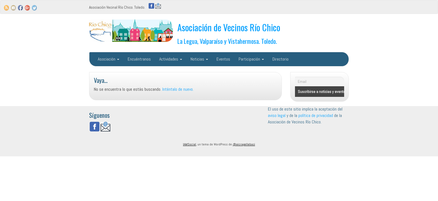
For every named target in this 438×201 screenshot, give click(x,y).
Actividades (170, 59)
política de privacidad (316, 115)
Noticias (199, 59)
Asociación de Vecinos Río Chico (228, 27)
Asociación (108, 59)
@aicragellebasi (244, 144)
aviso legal (276, 115)
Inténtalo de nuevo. (178, 89)
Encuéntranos (139, 59)
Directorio (280, 59)
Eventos (223, 59)
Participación (251, 59)
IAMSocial (189, 144)
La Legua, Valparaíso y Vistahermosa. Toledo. (227, 41)
